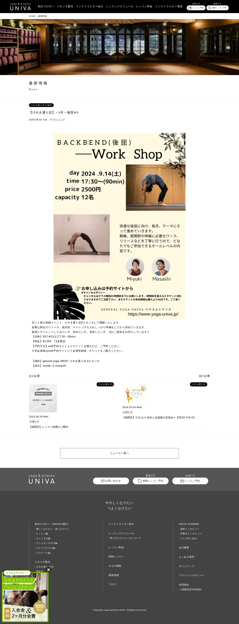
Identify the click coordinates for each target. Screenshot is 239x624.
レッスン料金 (144, 6)
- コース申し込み (188, 538)
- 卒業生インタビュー (190, 533)
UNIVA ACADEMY (189, 524)
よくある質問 (186, 556)
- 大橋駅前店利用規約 (190, 589)
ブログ (112, 584)
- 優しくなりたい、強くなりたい (52, 529)
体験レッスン (116, 556)
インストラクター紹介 (89, 6)
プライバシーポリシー (191, 575)
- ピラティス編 (42, 553)
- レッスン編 (41, 533)
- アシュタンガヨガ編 (46, 543)
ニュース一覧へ (119, 453)
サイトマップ (186, 566)
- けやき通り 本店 (44, 567)
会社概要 (184, 547)
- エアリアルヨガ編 (45, 548)
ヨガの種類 (114, 565)
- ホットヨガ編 (42, 538)
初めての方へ (46, 6)
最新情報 (113, 575)
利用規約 (184, 584)
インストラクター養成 (169, 6)
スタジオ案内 (65, 6)
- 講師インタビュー (189, 529)
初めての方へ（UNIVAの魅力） (53, 524)
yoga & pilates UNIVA (114, 610)
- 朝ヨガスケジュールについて (124, 538)
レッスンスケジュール (120, 6)
